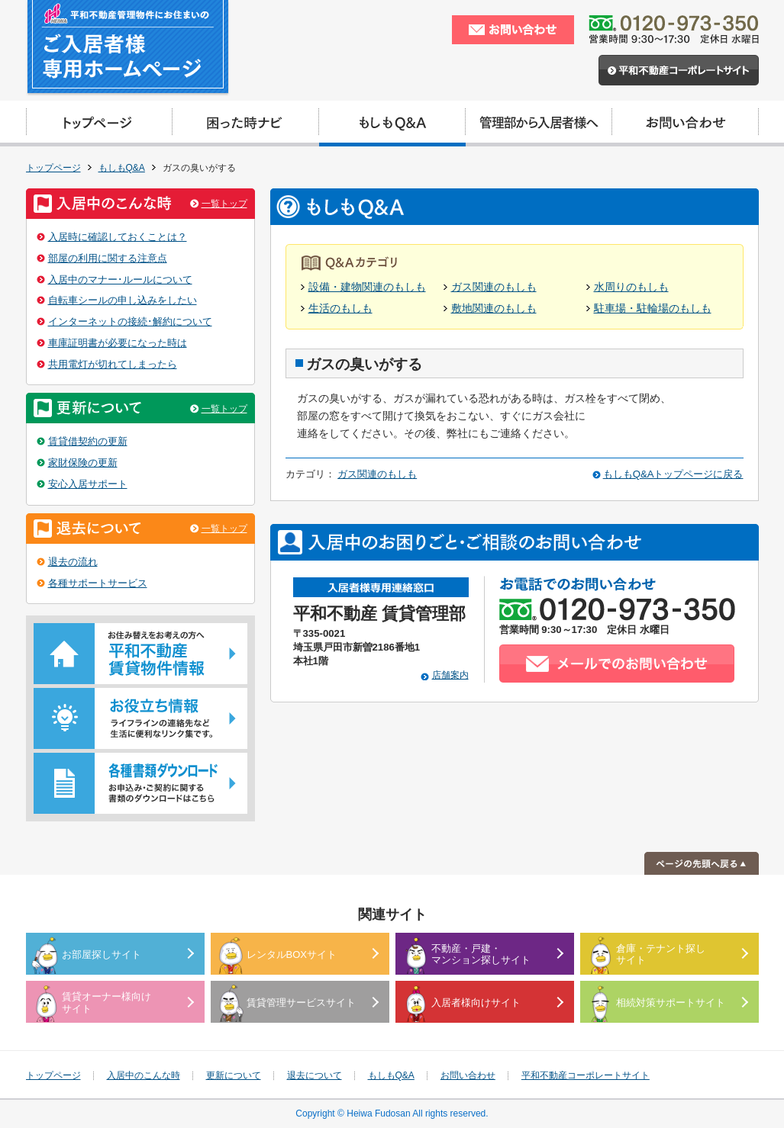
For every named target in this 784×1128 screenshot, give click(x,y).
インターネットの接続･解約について (130, 321)
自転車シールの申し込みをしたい (122, 300)
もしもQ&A (121, 167)
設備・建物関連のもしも (367, 287)
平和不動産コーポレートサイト (585, 1075)
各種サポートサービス (97, 583)
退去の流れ (73, 561)
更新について (233, 1075)
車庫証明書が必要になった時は (117, 343)
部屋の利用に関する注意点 (107, 258)
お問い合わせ (467, 1075)
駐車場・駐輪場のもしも (652, 308)
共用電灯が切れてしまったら (112, 364)
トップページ (53, 167)
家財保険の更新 (83, 462)
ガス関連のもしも (494, 287)
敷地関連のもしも (494, 308)
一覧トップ (224, 203)
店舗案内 (450, 675)
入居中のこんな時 (143, 1075)
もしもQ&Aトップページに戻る (673, 474)
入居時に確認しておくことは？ (117, 237)
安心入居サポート (87, 484)
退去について (314, 1075)
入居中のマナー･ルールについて (120, 279)
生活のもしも (340, 308)
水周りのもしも (631, 287)
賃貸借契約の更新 (87, 441)
